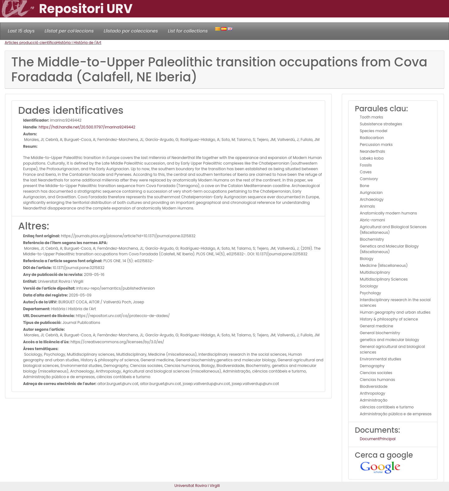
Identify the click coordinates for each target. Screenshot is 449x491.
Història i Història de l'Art (78, 42)
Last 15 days (21, 31)
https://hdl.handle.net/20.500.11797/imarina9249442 (87, 127)
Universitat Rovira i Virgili (197, 485)
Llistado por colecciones (131, 31)
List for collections (188, 31)
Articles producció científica (30, 42)
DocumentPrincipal (377, 438)
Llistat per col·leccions (69, 31)
